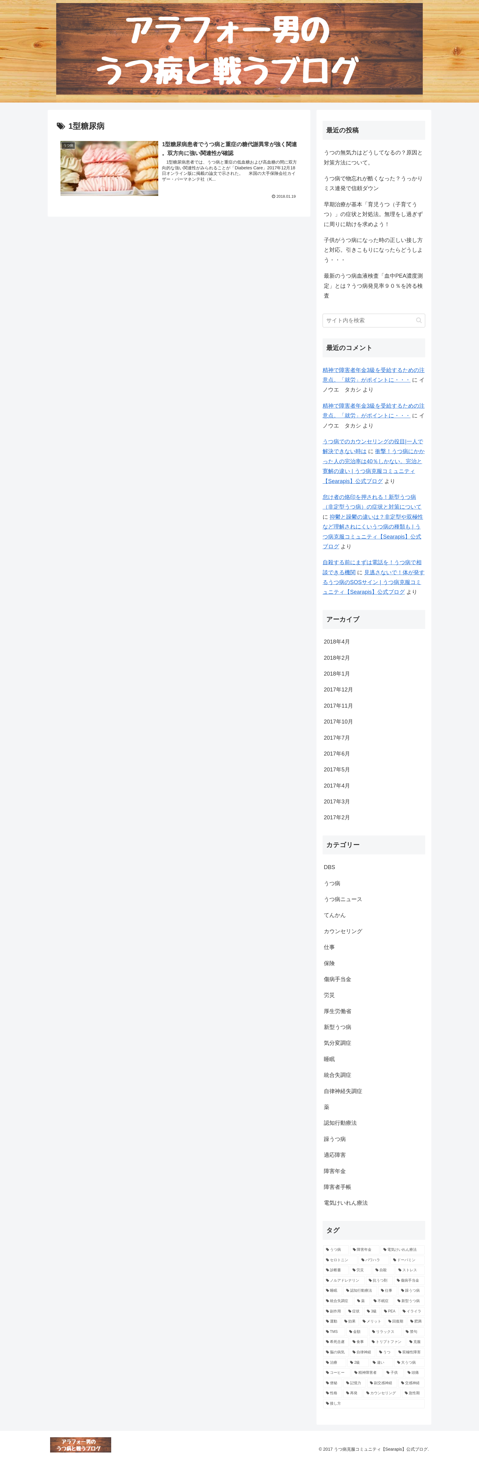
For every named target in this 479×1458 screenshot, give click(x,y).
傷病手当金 (337, 979)
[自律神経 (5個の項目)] (362, 1352)
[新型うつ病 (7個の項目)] (410, 1301)
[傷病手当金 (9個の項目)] (409, 1280)
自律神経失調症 (343, 1091)
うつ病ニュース (343, 899)
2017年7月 (337, 738)
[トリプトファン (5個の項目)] (387, 1342)
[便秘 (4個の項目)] (332, 1383)
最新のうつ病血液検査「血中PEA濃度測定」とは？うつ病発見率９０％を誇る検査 (373, 286)
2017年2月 (337, 817)
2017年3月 (337, 802)
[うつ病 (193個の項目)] (336, 1249)
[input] (374, 320)
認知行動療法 (340, 1123)
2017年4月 (337, 786)
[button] (419, 320)
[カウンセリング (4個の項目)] (382, 1393)
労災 (329, 995)
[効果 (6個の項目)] (350, 1321)
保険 (329, 963)
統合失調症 (337, 1075)
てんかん (335, 915)
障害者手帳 (337, 1187)
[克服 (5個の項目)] (416, 1342)
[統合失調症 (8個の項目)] (338, 1301)
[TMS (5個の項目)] (334, 1332)
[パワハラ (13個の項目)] (374, 1260)
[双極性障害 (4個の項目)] (410, 1352)
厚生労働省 (337, 1011)
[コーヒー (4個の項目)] (336, 1372)
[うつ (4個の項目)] (385, 1352)
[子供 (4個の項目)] (394, 1372)
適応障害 (335, 1155)
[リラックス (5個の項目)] (385, 1332)
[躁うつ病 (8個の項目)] (411, 1290)
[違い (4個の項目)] (381, 1362)
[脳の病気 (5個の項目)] (336, 1352)
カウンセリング (343, 931)
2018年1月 (337, 674)
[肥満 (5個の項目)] (416, 1321)
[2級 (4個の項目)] (358, 1362)
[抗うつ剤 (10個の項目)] (379, 1280)
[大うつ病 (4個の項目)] (409, 1362)
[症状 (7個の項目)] (354, 1311)
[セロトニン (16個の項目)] (340, 1260)
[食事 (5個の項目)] (359, 1342)
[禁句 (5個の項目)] (414, 1332)
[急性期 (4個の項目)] (413, 1393)
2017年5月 (337, 770)
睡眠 (329, 1059)
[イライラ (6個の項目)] (412, 1311)
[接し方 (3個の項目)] (374, 1403)
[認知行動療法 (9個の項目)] (360, 1290)
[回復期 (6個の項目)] (396, 1321)
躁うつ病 (335, 1139)
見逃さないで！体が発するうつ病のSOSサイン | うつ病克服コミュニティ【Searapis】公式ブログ (374, 582)
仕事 (329, 947)
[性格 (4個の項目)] (332, 1393)
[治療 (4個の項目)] (334, 1362)
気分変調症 (337, 1043)
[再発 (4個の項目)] (352, 1393)
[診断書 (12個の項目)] (336, 1270)
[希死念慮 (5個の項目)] (336, 1342)
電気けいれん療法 (346, 1203)
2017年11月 (338, 706)
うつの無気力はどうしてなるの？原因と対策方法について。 (373, 157)
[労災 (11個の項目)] (360, 1270)
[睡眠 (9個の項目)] (332, 1290)
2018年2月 (337, 658)
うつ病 (332, 883)
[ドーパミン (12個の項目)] (407, 1260)
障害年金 (335, 1171)
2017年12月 (338, 690)
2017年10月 (338, 722)
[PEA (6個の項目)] (390, 1311)
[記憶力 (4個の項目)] (354, 1383)
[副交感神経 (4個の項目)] (382, 1383)
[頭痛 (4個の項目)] (415, 1372)
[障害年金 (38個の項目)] (364, 1249)
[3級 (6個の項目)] (372, 1311)
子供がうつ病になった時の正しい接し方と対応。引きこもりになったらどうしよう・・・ (373, 250)
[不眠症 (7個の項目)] (382, 1301)
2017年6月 (337, 754)
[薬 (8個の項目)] (362, 1301)
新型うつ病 (337, 1027)
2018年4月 (337, 642)
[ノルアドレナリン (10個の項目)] (344, 1280)
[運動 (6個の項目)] (331, 1321)
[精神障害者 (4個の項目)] (367, 1372)
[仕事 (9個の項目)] (387, 1290)
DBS (329, 867)
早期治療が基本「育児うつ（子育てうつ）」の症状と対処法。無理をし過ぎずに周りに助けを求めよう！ (373, 214)
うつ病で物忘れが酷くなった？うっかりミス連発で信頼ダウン (373, 183)
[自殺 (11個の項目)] (383, 1270)
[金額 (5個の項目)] (357, 1332)
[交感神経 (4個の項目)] (411, 1383)
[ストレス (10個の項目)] (410, 1270)
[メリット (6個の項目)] (372, 1321)
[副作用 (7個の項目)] (333, 1311)
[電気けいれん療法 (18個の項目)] (403, 1249)
